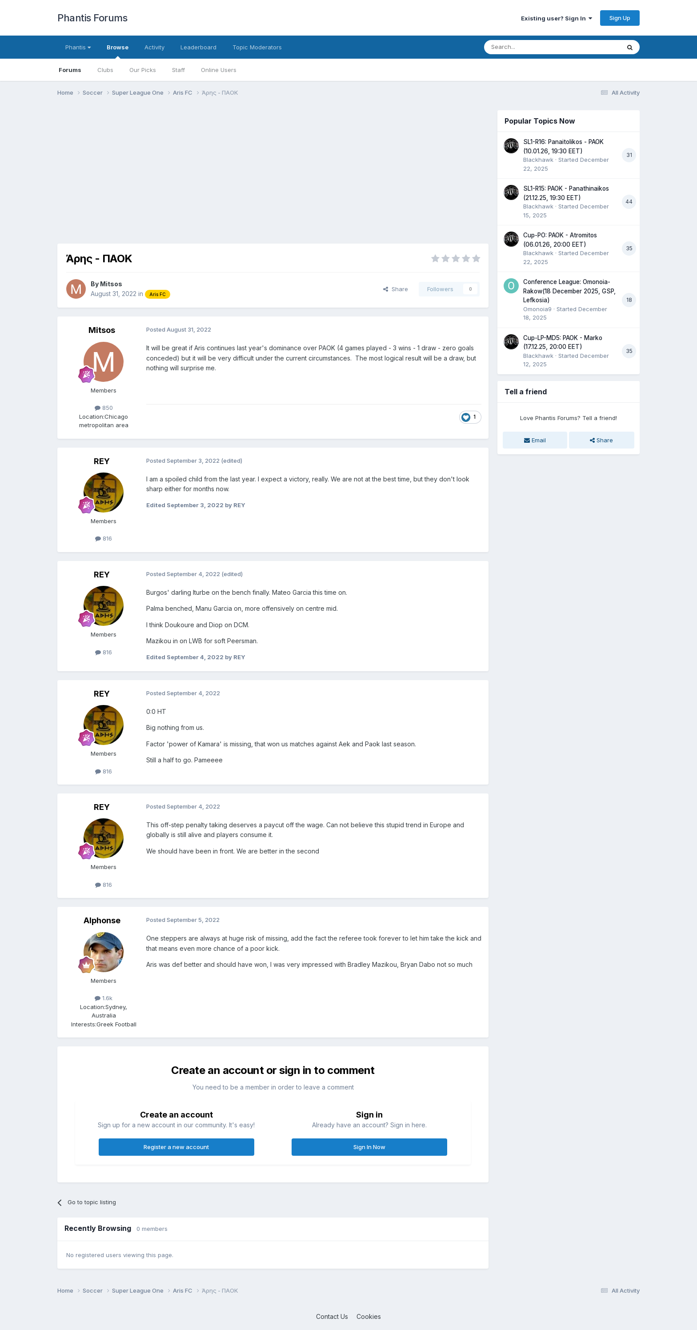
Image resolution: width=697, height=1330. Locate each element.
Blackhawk (538, 159)
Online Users (218, 69)
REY (102, 461)
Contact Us (332, 1316)
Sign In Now (369, 1146)
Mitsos (111, 284)
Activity (154, 47)
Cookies (369, 1316)
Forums (70, 69)
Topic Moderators (257, 47)
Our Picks (142, 69)
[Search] (529, 47)
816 (103, 538)
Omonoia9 (537, 308)
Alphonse (102, 920)
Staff (178, 69)
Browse (117, 51)
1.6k (103, 998)
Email (535, 440)
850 (104, 407)
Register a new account (176, 1146)
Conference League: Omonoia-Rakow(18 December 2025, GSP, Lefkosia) (569, 291)
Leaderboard (198, 47)
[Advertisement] (219, 172)
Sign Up (619, 17)
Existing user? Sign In (556, 18)
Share (395, 288)
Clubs (105, 69)
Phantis (78, 47)
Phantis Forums (92, 18)
